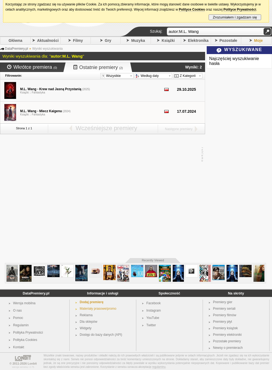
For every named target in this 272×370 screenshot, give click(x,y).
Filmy (78, 40)
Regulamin (21, 325)
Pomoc (18, 318)
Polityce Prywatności (239, 9)
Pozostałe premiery (227, 341)
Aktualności (47, 40)
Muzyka (138, 40)
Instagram (153, 310)
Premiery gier (222, 302)
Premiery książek (225, 328)
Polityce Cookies (192, 9)
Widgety (85, 328)
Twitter (151, 325)
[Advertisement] (54, 196)
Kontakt (18, 347)
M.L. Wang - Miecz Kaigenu (41, 111)
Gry (108, 40)
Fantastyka (38, 92)
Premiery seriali (224, 309)
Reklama (86, 315)
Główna (16, 40)
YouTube (152, 318)
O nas (17, 310)
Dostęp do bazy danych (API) (101, 335)
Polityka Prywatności (28, 332)
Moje (258, 40)
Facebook (153, 303)
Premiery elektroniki (227, 335)
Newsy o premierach (228, 348)
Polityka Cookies (25, 340)
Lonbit (32, 363)
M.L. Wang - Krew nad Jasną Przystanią (50, 89)
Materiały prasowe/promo (98, 309)
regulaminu (158, 366)
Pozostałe (228, 40)
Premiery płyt (222, 322)
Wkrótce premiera (32, 67)
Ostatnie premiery (98, 67)
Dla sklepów (88, 322)
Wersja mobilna (24, 303)
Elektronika (198, 40)
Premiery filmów (224, 315)
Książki (168, 40)
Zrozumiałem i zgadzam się (235, 17)
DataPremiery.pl (36, 293)
